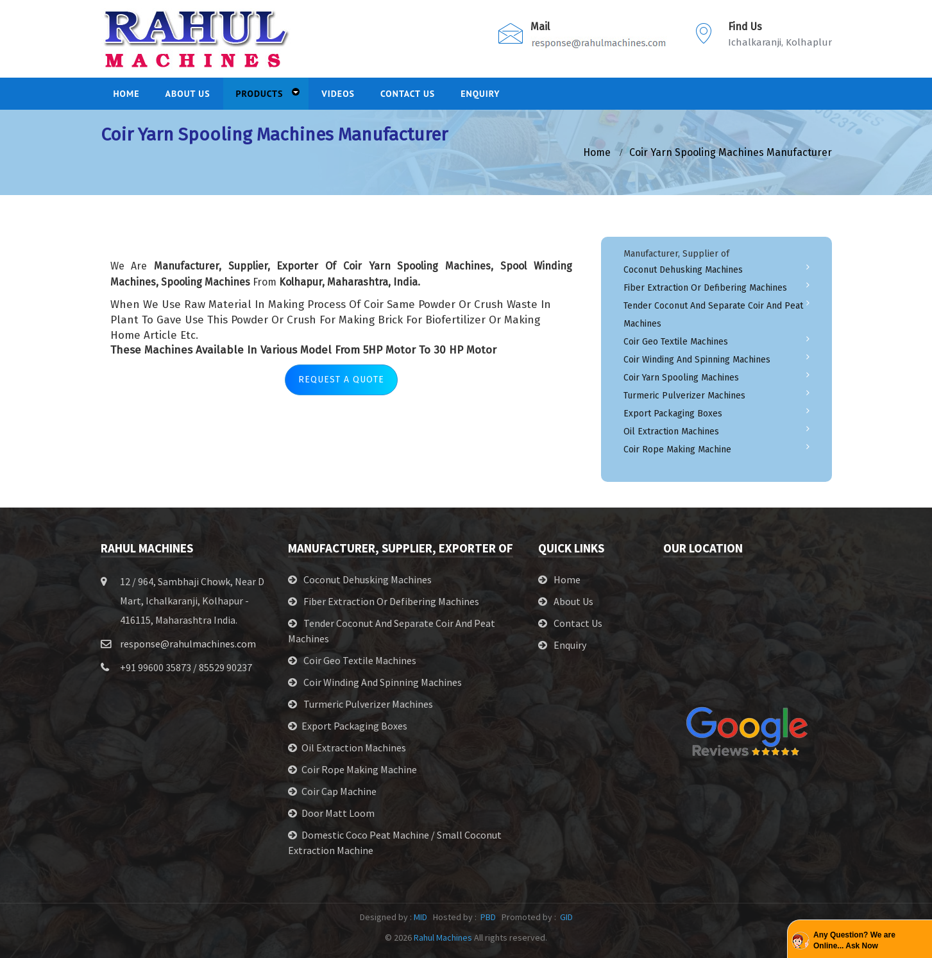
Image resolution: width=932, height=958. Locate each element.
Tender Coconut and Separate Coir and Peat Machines (713, 314)
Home (567, 579)
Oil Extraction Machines (671, 431)
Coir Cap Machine (339, 791)
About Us (573, 601)
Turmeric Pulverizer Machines (684, 395)
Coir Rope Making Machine (677, 449)
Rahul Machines (443, 937)
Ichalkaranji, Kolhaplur (780, 42)
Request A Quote (341, 379)
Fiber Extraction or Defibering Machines (705, 287)
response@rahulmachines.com (188, 643)
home (597, 152)
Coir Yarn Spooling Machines (681, 377)
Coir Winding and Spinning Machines (696, 359)
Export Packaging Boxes (672, 413)
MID (420, 917)
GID (565, 917)
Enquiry (480, 93)
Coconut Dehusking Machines (683, 269)
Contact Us (407, 93)
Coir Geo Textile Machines (675, 341)
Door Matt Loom (338, 813)
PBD (488, 917)
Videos (338, 93)
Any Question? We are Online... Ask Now (854, 940)
